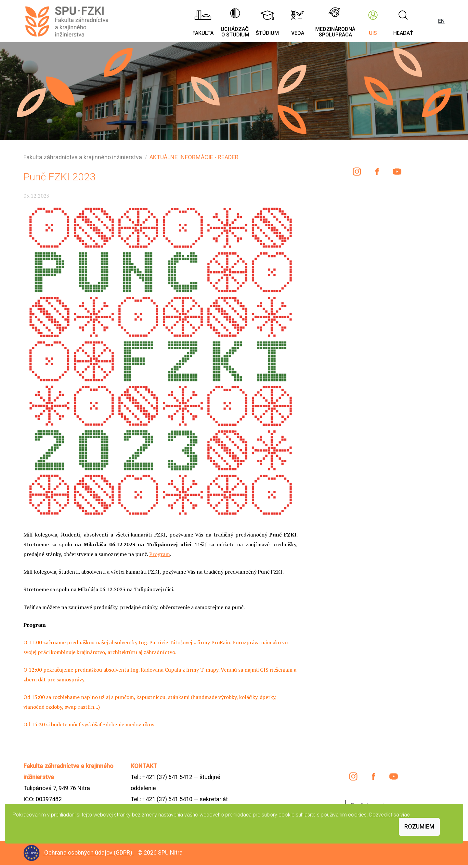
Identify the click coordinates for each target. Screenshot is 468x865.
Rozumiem (419, 826)
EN (441, 21)
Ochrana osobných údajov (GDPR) (89, 852)
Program (159, 554)
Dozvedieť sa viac (389, 815)
